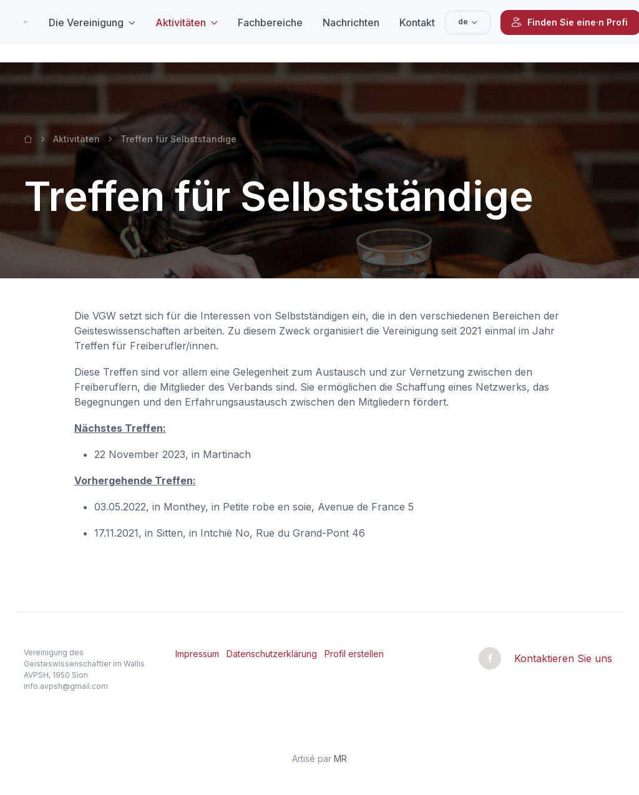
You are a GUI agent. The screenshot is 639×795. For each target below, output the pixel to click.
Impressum (197, 653)
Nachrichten (351, 22)
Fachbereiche (270, 22)
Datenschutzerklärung (272, 653)
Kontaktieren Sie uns (563, 658)
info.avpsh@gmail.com (66, 686)
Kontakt (417, 22)
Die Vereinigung (86, 22)
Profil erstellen (354, 653)
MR (340, 758)
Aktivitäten (180, 22)
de (463, 21)
